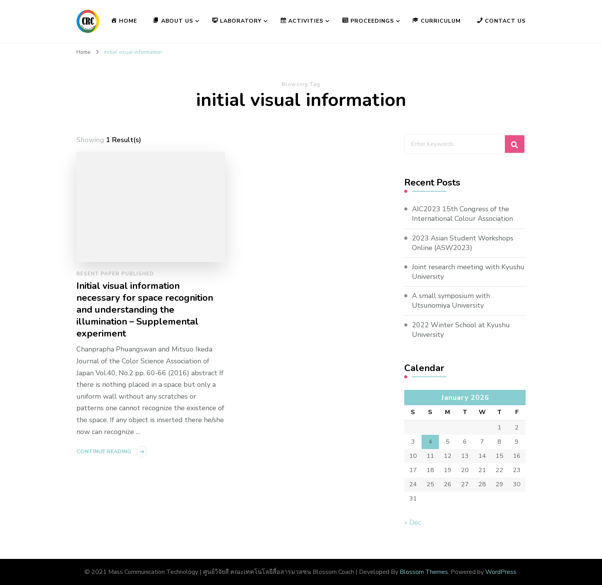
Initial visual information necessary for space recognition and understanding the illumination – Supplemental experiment (144, 310)
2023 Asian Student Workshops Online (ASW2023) (462, 243)
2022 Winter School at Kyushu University (461, 329)
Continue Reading (103, 451)
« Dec (412, 522)
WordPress (500, 572)
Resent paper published (115, 273)
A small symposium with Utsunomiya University (451, 300)
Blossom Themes (424, 572)
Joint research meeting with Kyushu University (468, 271)
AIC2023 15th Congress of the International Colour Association (462, 213)
